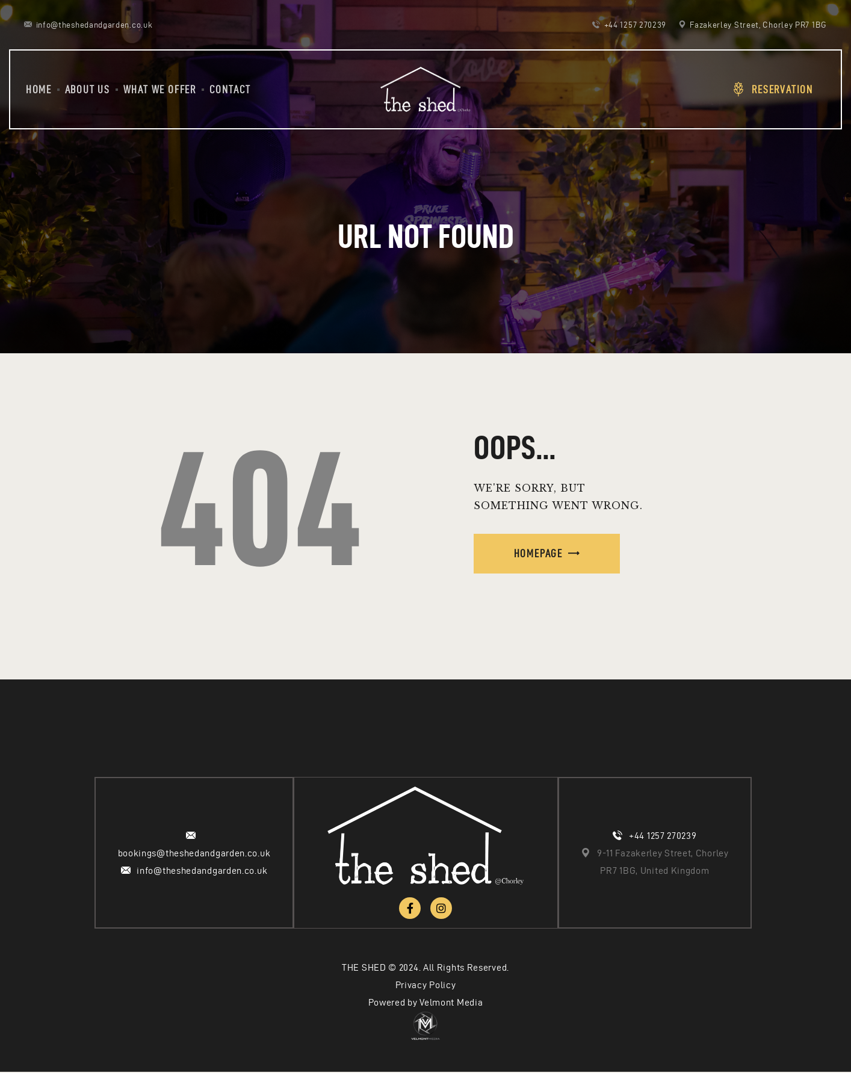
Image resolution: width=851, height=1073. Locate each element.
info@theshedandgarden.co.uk (202, 871)
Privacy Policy (425, 986)
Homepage (538, 553)
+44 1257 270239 (663, 836)
